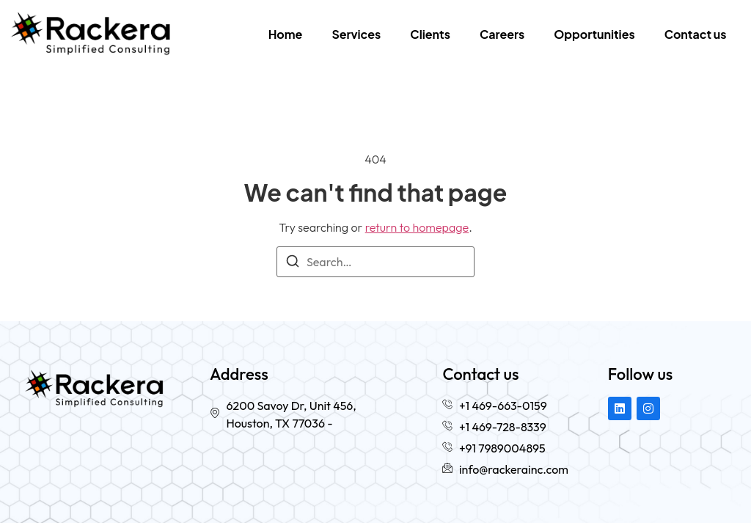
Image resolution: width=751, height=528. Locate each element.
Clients (430, 34)
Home (285, 34)
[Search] (293, 263)
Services (356, 34)
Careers (502, 34)
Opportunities (594, 34)
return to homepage (417, 227)
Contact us (695, 34)
